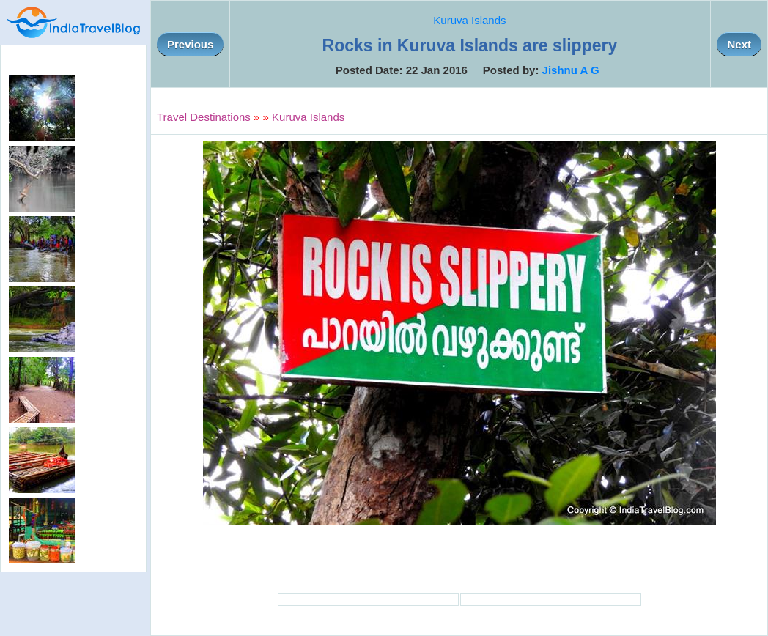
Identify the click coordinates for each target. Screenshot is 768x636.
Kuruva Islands (469, 20)
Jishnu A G (570, 70)
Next (739, 44)
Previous (190, 44)
